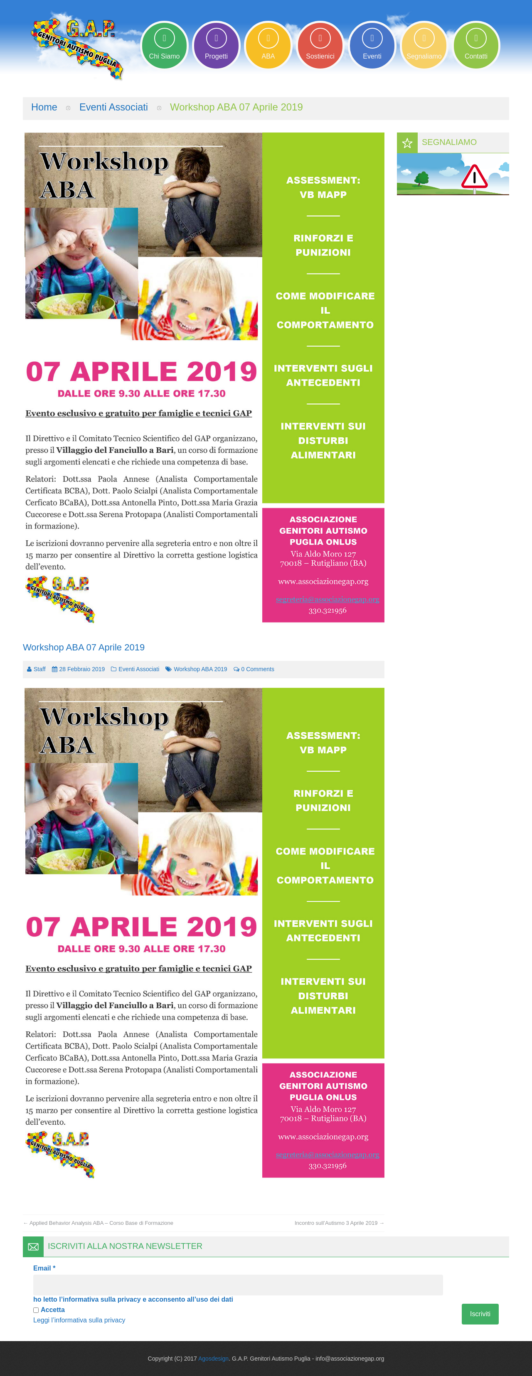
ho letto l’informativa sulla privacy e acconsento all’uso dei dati (133, 1298)
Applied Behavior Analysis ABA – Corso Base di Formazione (98, 1222)
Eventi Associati (115, 106)
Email (44, 1267)
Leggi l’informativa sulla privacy (79, 1319)
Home (44, 106)
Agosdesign (213, 1358)
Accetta (49, 1309)
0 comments (254, 668)
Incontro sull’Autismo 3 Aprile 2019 (339, 1222)
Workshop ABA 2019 (200, 668)
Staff (40, 668)
